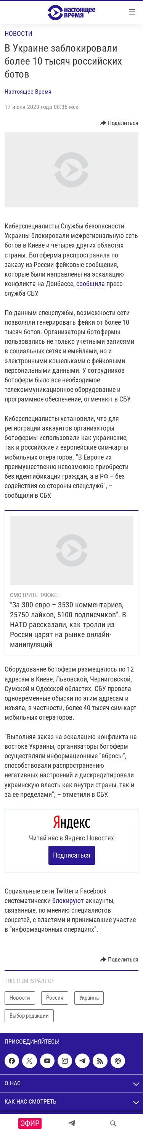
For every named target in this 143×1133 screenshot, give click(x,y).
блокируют (68, 901)
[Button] (119, 123)
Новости (18, 33)
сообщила (90, 284)
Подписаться (71, 855)
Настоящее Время (28, 91)
